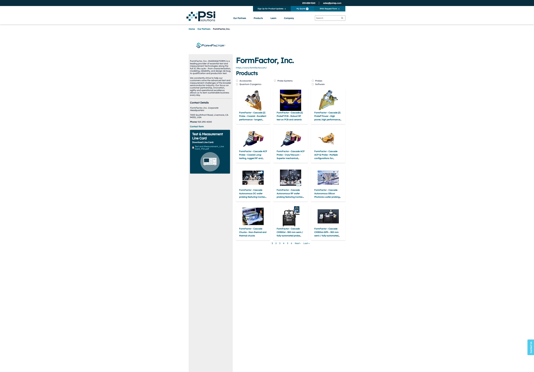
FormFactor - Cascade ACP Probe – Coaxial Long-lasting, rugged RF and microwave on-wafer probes (253, 158)
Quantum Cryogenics (250, 84)
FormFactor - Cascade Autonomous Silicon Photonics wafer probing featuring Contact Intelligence (326, 197)
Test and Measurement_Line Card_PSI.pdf (209, 147)
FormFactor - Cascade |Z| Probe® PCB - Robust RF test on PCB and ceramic (290, 116)
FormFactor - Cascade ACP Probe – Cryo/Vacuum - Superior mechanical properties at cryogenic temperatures (291, 158)
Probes (318, 81)
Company (289, 18)
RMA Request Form (328, 8)
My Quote (302, 8)
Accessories (245, 81)
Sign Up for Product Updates (270, 8)
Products (258, 18)
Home (192, 29)
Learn (273, 18)
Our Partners (239, 18)
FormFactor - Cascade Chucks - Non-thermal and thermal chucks (252, 232)
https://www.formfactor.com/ (251, 67)
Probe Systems (285, 81)
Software (320, 84)
